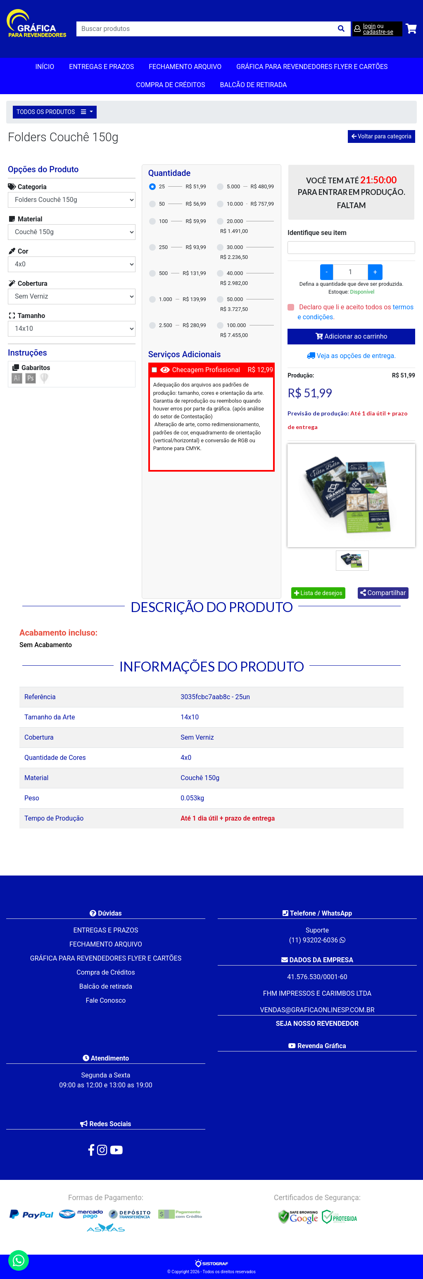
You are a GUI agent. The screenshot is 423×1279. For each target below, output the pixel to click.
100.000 (236, 325)
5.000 (233, 186)
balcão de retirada (253, 85)
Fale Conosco (106, 1000)
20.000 (235, 221)
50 (162, 204)
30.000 (235, 247)
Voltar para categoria (381, 136)
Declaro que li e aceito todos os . (355, 312)
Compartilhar (383, 593)
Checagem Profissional (206, 370)
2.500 (165, 325)
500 (163, 273)
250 (163, 247)
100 (163, 221)
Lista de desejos (318, 593)
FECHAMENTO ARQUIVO (185, 67)
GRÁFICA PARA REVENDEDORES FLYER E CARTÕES (311, 67)
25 (162, 186)
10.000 (235, 204)
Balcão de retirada (106, 986)
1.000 (165, 299)
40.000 (235, 273)
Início (44, 67)
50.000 (235, 299)
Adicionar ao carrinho (351, 336)
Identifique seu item (317, 233)
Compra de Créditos (170, 85)
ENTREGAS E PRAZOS (101, 67)
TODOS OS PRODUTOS (52, 112)
